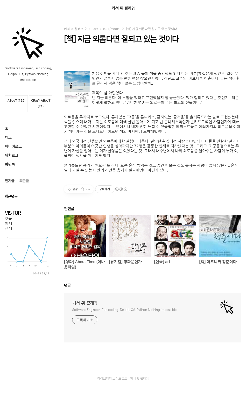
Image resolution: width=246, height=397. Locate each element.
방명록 (10, 164)
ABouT (16, 100)
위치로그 (11, 155)
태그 (8, 138)
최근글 (24, 181)
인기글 (9, 181)
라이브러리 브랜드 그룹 (112, 378)
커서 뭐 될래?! (123, 8)
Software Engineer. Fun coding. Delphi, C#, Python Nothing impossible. (124, 310)
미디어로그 (13, 147)
